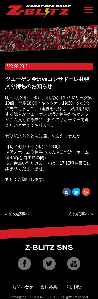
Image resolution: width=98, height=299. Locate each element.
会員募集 (49, 287)
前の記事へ (19, 214)
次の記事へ (78, 214)
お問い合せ (22, 287)
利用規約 (75, 287)
